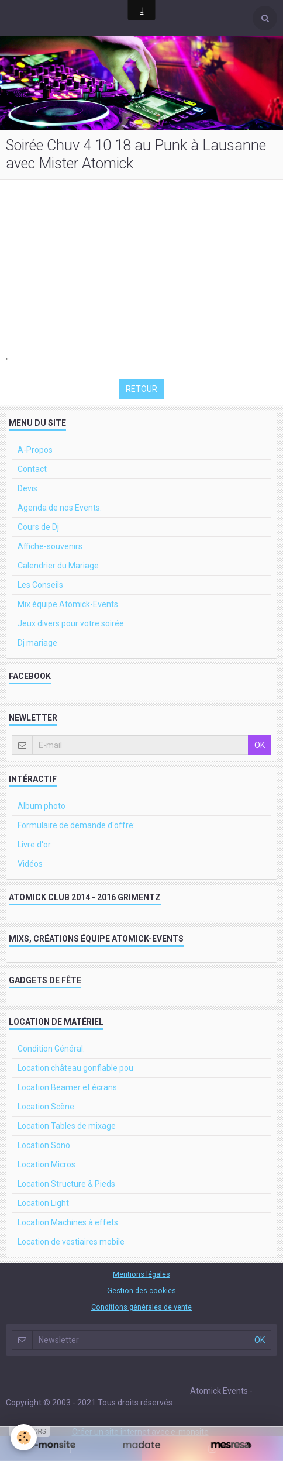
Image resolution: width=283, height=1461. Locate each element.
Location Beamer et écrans (67, 1087)
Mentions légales (141, 1274)
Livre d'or (34, 844)
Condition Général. (51, 1048)
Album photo (41, 806)
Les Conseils (40, 585)
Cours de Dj (38, 527)
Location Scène (46, 1106)
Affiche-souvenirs (50, 546)
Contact (32, 469)
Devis (27, 488)
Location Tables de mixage (67, 1126)
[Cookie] (24, 1437)
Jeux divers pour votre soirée (71, 623)
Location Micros (46, 1164)
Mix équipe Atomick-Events (68, 604)
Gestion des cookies (141, 1290)
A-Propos (35, 449)
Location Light (43, 1203)
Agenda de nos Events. (60, 507)
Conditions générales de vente (141, 1307)
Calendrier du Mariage (58, 565)
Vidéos (30, 864)
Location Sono (44, 1145)
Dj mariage (37, 642)
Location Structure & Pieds (66, 1183)
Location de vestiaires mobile (71, 1241)
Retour (141, 389)
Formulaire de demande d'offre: (76, 825)
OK (259, 745)
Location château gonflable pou (75, 1068)
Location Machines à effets (68, 1222)
